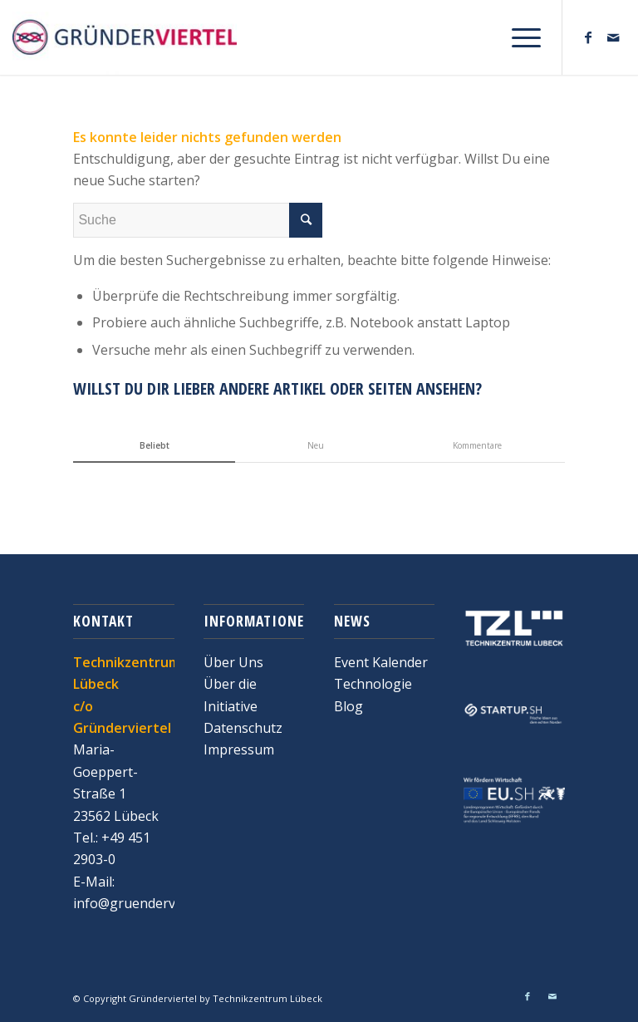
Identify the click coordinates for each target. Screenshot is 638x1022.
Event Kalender (381, 662)
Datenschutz (243, 728)
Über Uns (233, 662)
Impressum (239, 749)
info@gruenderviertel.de (149, 903)
